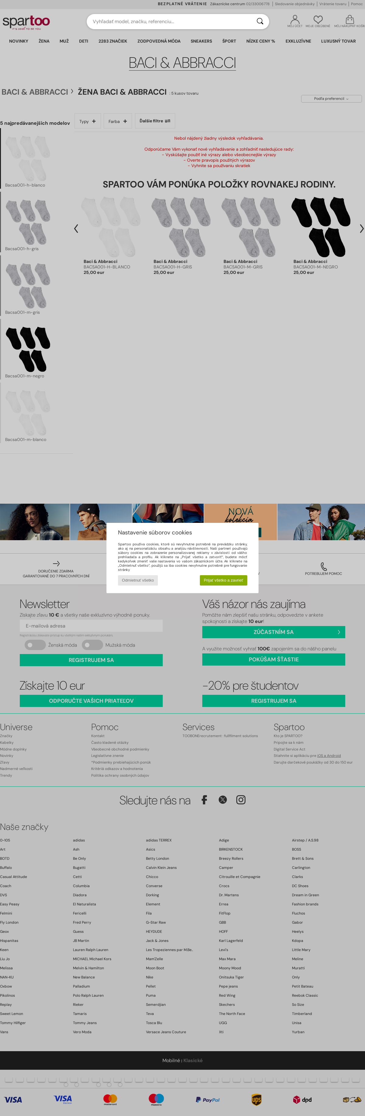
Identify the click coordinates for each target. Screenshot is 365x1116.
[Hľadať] (260, 21)
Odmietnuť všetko (138, 580)
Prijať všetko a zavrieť (223, 580)
